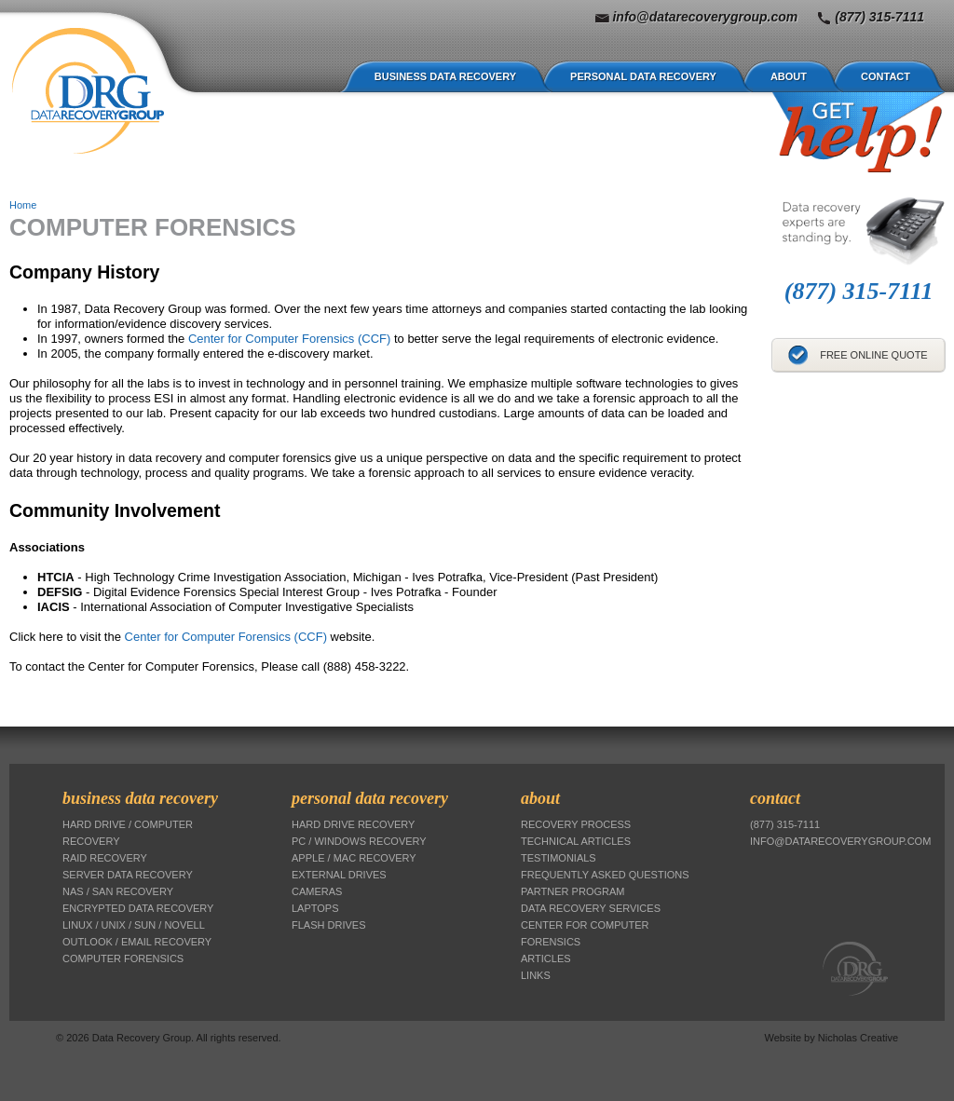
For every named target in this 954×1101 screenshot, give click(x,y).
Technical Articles (576, 841)
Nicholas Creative (858, 1037)
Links (536, 975)
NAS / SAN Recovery (117, 891)
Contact (885, 76)
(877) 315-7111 (879, 16)
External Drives (339, 874)
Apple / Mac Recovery (354, 857)
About (788, 76)
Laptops (315, 908)
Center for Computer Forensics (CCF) (289, 339)
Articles (546, 958)
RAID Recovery (104, 857)
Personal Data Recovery (643, 76)
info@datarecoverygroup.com (704, 16)
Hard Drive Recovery (353, 824)
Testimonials (558, 857)
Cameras (317, 891)
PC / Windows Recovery (359, 841)
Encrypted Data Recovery (137, 908)
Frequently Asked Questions (605, 874)
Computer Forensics (123, 958)
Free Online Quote (874, 354)
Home (22, 205)
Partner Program (572, 891)
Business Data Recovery (445, 76)
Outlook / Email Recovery (136, 941)
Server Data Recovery (127, 874)
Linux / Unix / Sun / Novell (133, 925)
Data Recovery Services (591, 908)
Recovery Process (576, 824)
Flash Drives (328, 925)
